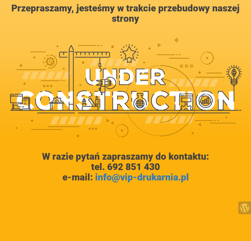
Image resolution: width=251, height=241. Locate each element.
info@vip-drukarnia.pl (142, 177)
